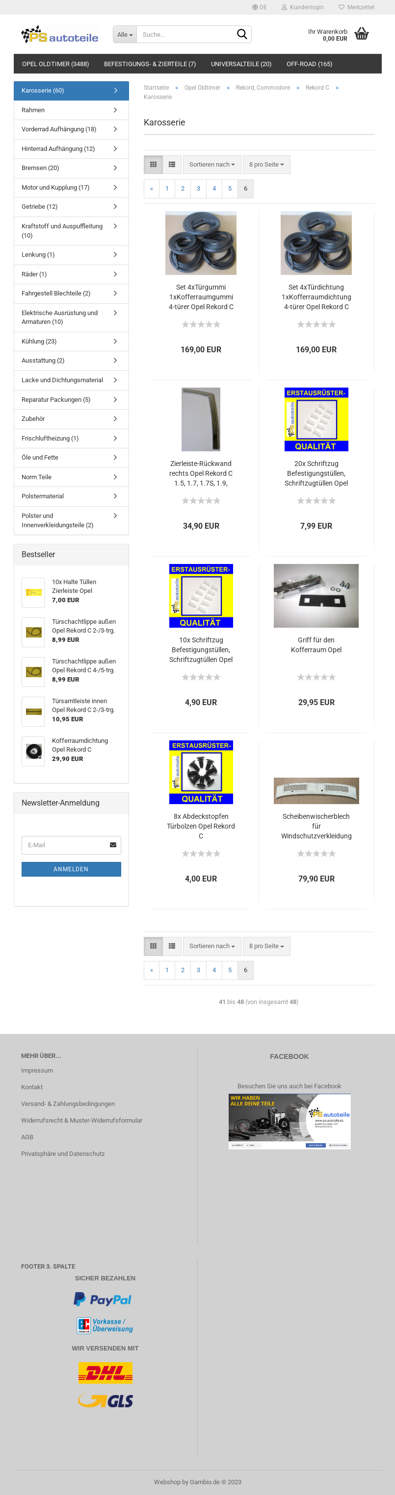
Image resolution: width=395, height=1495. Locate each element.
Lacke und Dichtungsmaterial (62, 380)
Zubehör (33, 418)
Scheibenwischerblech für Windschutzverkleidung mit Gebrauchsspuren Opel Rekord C (316, 826)
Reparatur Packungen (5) (56, 399)
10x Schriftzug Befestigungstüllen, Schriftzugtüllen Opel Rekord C (201, 650)
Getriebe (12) (40, 206)
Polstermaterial (43, 496)
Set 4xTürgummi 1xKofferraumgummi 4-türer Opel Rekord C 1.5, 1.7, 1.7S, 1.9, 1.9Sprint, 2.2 (201, 297)
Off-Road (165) (310, 64)
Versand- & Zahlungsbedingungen (68, 1103)
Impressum (37, 1070)
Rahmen (33, 110)
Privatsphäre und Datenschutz (63, 1153)
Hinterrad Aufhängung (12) (58, 148)
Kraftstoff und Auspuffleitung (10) (62, 230)
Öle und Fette (40, 457)
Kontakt (32, 1087)
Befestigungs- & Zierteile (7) (150, 64)
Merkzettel (356, 7)
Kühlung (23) (39, 341)
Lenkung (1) (38, 254)
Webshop (167, 1482)
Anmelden (71, 869)
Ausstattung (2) (43, 360)
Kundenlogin (303, 7)
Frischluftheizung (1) (50, 438)
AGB (27, 1137)
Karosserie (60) (43, 90)
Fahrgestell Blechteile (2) (56, 293)
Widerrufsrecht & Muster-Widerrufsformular (81, 1120)
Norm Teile (37, 477)
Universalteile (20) (241, 64)
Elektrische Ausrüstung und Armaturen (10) (60, 317)
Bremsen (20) (40, 168)
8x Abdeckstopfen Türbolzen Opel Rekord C (201, 826)
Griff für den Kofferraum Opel (316, 645)
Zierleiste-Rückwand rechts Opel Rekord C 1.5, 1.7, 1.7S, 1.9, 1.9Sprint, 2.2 (201, 474)
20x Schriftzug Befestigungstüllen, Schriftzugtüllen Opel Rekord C (316, 474)
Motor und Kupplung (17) (56, 187)
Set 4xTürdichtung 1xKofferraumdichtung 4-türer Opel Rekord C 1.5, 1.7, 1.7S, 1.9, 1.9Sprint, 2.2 (316, 297)
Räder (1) (34, 274)
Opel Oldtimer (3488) (55, 64)
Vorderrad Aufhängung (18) (59, 129)
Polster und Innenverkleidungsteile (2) (58, 520)
